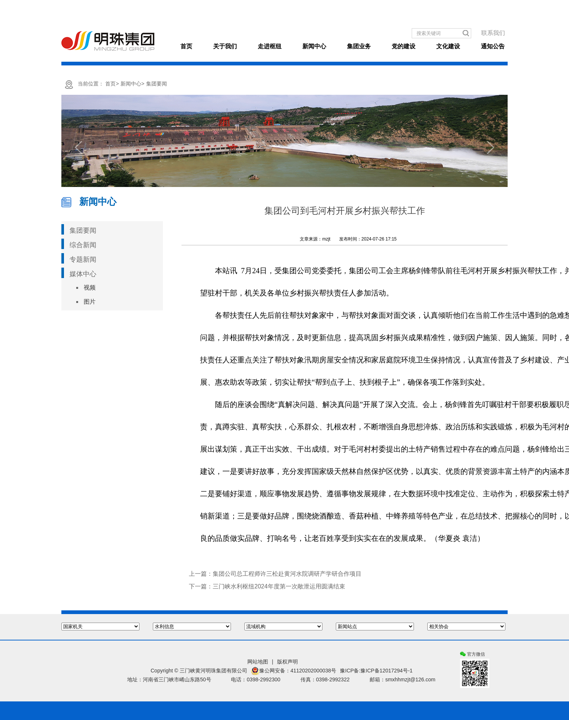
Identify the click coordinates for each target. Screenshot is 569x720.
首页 (186, 46)
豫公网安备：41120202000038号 (293, 671)
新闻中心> (132, 84)
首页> (112, 84)
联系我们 (493, 33)
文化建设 (448, 46)
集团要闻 (156, 84)
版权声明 (287, 662)
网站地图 (257, 662)
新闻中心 (314, 46)
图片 (90, 301)
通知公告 (493, 46)
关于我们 (225, 46)
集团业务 (359, 46)
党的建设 (403, 46)
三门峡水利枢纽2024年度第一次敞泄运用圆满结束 (279, 586)
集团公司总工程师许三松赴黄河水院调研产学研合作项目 (287, 574)
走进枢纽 (270, 46)
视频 (90, 287)
